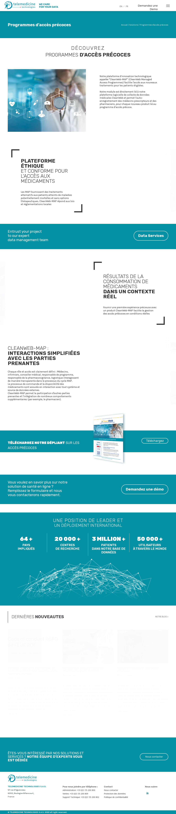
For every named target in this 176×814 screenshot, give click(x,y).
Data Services (151, 236)
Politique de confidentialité (116, 797)
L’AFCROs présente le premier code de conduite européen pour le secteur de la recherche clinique (32, 670)
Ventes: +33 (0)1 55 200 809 (75, 793)
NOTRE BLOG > (161, 617)
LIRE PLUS (12, 714)
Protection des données (115, 793)
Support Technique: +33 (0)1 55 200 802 (81, 797)
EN (121, 6)
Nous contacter (154, 756)
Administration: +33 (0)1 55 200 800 (79, 790)
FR (127, 6)
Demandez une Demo (148, 7)
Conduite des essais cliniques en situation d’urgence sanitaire (83, 669)
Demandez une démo (145, 489)
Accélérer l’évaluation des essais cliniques (138, 669)
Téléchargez (155, 441)
